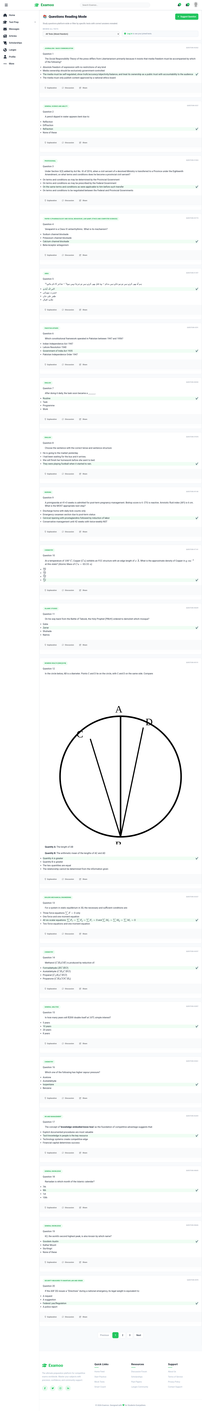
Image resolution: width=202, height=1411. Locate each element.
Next (138, 1335)
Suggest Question (186, 17)
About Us (172, 1371)
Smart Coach (100, 1387)
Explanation (51, 88)
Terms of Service (175, 1377)
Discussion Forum (139, 1371)
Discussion (68, 88)
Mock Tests (99, 1382)
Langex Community (139, 1387)
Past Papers (136, 1382)
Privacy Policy (174, 1382)
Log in (129, 34)
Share (83, 88)
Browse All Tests (50, 29)
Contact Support (175, 1387)
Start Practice (100, 1377)
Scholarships (137, 1377)
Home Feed (99, 1371)
